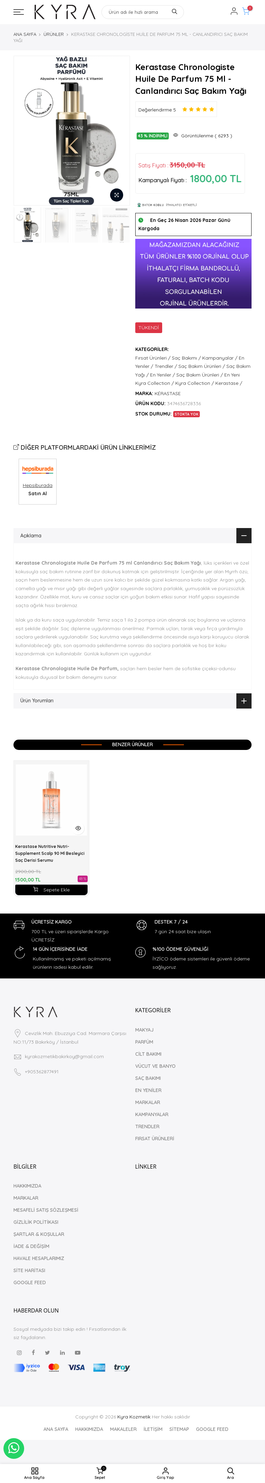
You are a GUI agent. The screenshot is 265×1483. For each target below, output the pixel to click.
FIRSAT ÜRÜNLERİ (154, 1138)
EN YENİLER (148, 1090)
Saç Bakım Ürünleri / (201, 366)
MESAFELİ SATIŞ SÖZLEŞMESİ (45, 1210)
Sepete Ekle (51, 890)
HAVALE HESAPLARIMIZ (38, 1258)
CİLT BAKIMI (148, 1054)
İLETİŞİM (153, 1429)
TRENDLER (147, 1126)
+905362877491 (42, 1072)
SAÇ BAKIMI (148, 1078)
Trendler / (166, 366)
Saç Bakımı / (186, 358)
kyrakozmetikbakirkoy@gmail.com (64, 1056)
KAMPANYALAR (151, 1114)
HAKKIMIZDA (27, 1186)
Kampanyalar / (219, 358)
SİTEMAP (179, 1429)
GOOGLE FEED (29, 1282)
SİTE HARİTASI (29, 1270)
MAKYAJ (144, 1030)
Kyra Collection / (194, 383)
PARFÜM (144, 1042)
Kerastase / (228, 383)
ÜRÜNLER (53, 34)
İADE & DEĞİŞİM (31, 1246)
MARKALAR (147, 1102)
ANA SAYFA (24, 34)
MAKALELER (123, 1429)
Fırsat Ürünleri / (152, 358)
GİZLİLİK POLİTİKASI (35, 1222)
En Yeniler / (162, 375)
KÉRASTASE (168, 393)
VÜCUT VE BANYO (155, 1066)
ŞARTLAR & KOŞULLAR (38, 1234)
